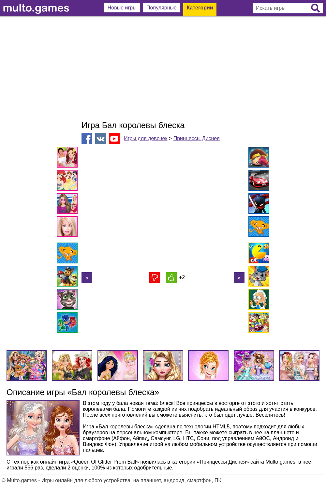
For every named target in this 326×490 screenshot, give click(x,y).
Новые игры (122, 7)
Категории (199, 7)
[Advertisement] (163, 68)
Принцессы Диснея (196, 138)
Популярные (161, 7)
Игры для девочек (145, 138)
